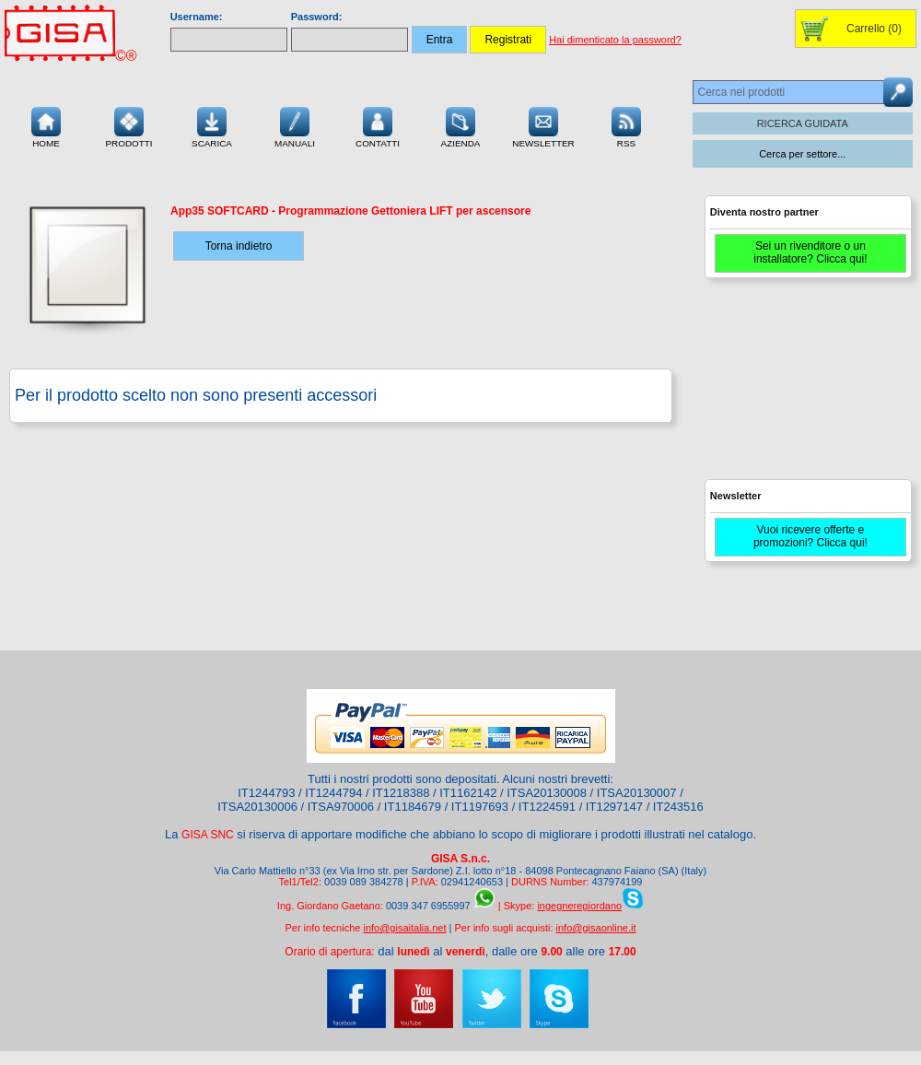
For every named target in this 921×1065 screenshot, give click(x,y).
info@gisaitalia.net (404, 927)
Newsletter (543, 125)
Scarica (212, 125)
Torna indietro (239, 246)
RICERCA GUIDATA (802, 123)
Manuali (294, 125)
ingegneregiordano (579, 905)
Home (46, 125)
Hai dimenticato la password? (615, 39)
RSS (626, 125)
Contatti (378, 125)
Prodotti (128, 125)
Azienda (461, 125)
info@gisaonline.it (596, 927)
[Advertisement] (806, 387)
